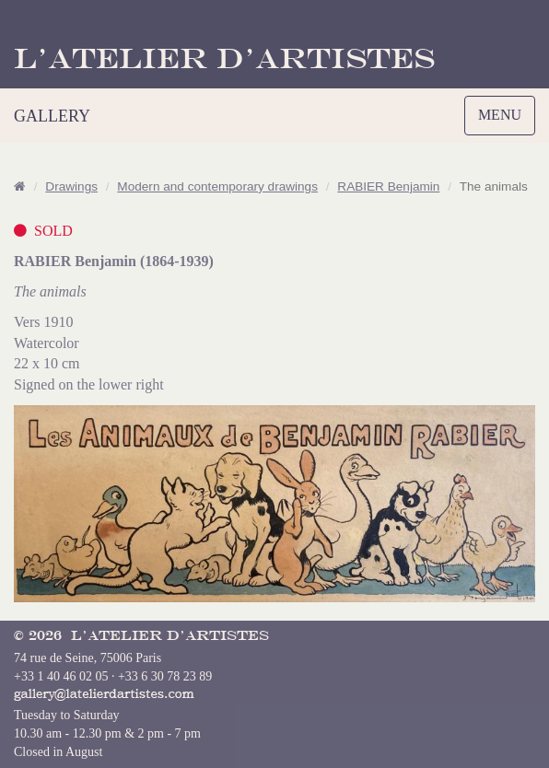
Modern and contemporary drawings (217, 186)
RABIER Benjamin (388, 186)
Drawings (71, 186)
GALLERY (52, 116)
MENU (504, 119)
